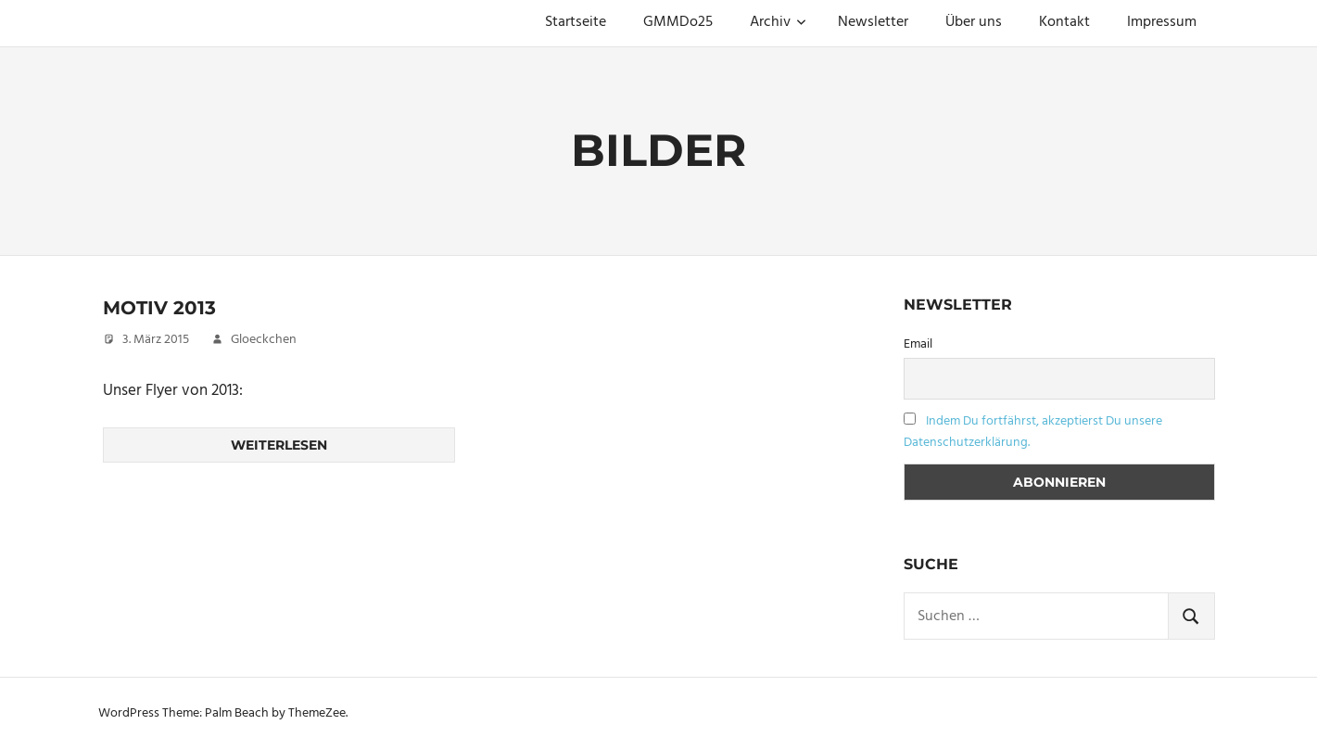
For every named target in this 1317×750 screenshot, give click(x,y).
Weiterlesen (279, 445)
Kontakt (1064, 22)
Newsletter (873, 22)
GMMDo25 (678, 22)
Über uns (973, 22)
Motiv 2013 (159, 308)
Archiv (778, 22)
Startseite (575, 22)
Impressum (1162, 22)
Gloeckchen (264, 339)
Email (918, 344)
